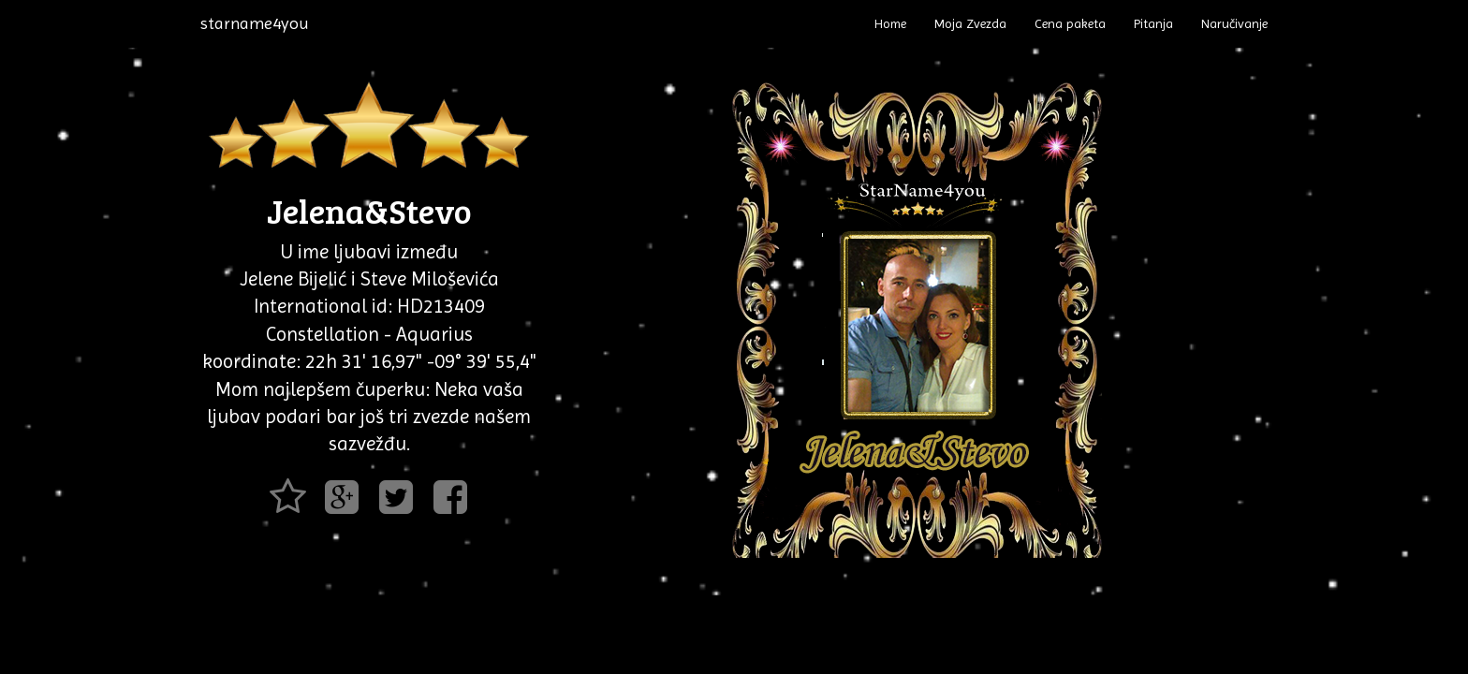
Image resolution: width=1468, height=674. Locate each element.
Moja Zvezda (970, 23)
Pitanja (1153, 23)
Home (890, 23)
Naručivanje (1234, 23)
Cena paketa (1070, 23)
